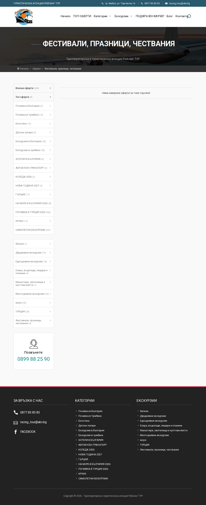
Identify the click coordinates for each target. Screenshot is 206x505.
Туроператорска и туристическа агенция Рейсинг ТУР (23, 17)
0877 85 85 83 (30, 412)
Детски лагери (26, 132)
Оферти (36, 68)
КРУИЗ (22, 221)
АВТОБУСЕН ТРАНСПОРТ (31, 167)
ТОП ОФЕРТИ (82, 16)
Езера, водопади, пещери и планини (31, 272)
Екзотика (23, 123)
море (21, 302)
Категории (103, 16)
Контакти (181, 16)
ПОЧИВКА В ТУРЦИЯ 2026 (33, 212)
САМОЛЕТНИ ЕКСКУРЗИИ (33, 229)
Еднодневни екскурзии (31, 261)
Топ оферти (24, 97)
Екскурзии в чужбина (30, 150)
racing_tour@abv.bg (33, 422)
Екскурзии (124, 16)
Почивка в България (29, 105)
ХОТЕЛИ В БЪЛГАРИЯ (30, 159)
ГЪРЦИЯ (23, 194)
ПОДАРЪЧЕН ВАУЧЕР (150, 16)
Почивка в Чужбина (29, 114)
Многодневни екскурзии (32, 293)
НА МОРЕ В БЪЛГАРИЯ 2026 (33, 203)
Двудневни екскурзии (31, 252)
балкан (21, 243)
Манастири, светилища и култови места (30, 283)
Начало (66, 16)
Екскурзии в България (31, 141)
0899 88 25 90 (34, 359)
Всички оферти (27, 88)
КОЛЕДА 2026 (25, 176)
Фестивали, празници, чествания (28, 322)
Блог (170, 16)
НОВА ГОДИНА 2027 (29, 185)
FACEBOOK (27, 432)
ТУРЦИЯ (22, 311)
